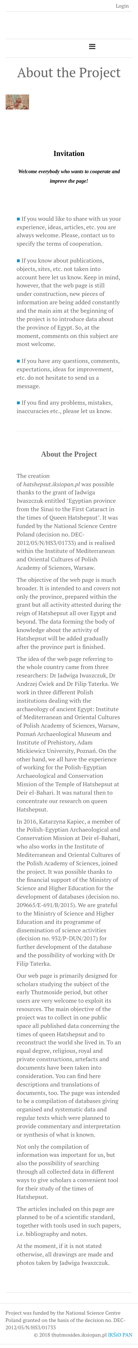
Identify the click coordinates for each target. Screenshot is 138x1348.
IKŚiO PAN (120, 1334)
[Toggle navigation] (92, 46)
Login (122, 5)
